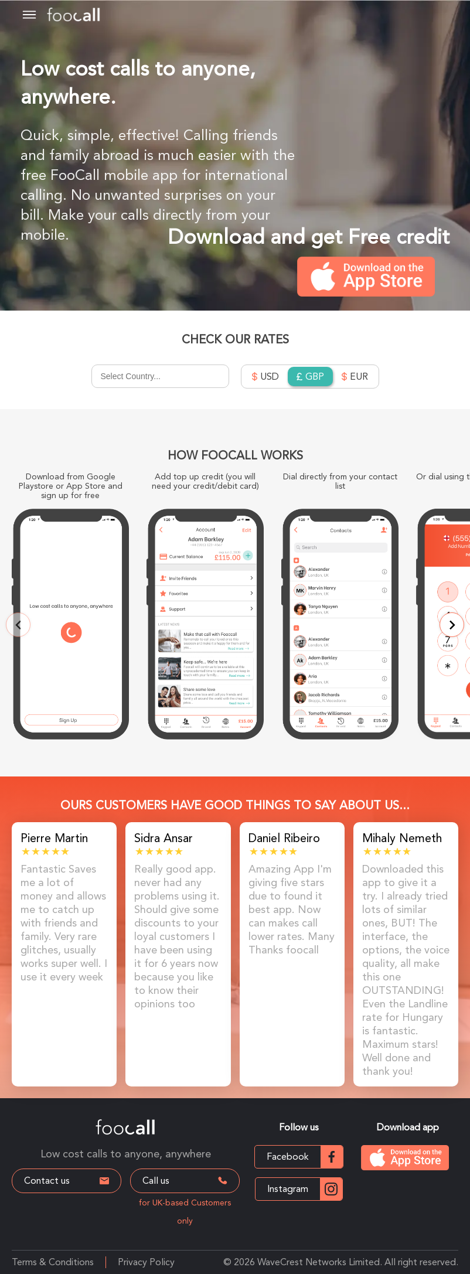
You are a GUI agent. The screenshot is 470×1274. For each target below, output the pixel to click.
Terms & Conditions (53, 1262)
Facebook (305, 1157)
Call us (186, 1180)
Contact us (66, 1180)
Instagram (304, 1189)
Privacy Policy (146, 1262)
